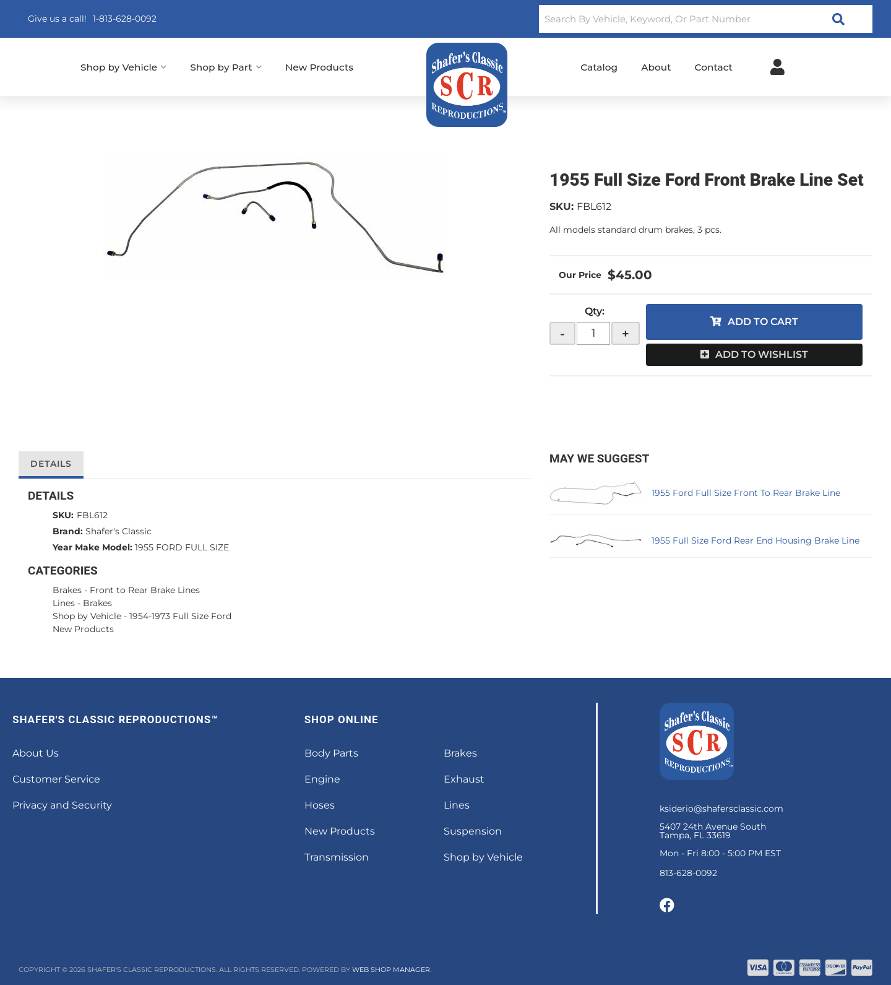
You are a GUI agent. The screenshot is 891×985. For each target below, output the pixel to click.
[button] (705, 19)
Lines (64, 603)
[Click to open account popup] (777, 67)
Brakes (67, 590)
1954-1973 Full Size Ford (180, 616)
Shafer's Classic (118, 531)
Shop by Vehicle (87, 616)
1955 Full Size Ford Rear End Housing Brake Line (755, 540)
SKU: (561, 206)
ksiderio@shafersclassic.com (721, 808)
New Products (83, 629)
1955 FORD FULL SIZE (182, 547)
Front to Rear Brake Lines (145, 590)
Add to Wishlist (761, 354)
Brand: (68, 531)
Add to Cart (763, 322)
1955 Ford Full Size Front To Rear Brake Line (746, 492)
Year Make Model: (92, 547)
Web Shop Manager (391, 969)
